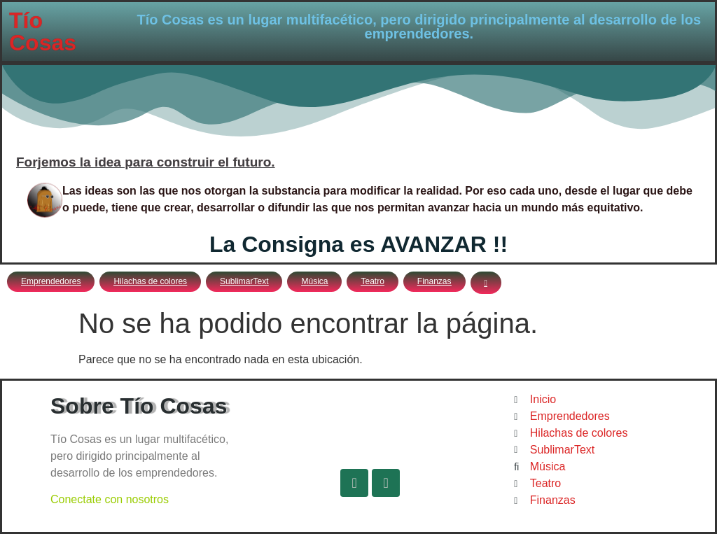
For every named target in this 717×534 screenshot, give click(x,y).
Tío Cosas (42, 31)
